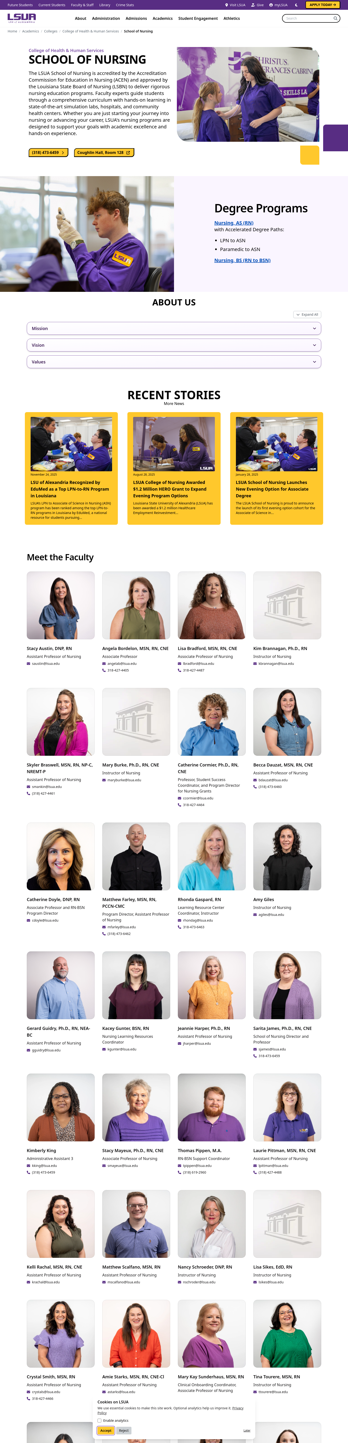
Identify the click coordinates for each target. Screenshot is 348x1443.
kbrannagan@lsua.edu (276, 663)
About (80, 18)
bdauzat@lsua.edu (273, 780)
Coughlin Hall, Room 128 (105, 152)
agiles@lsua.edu (271, 914)
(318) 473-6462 (119, 933)
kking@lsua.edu (44, 1165)
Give (257, 5)
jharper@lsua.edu (197, 1043)
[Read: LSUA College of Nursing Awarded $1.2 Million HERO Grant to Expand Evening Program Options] (174, 466)
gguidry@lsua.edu (46, 1050)
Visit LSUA (235, 5)
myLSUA (278, 5)
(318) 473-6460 (270, 786)
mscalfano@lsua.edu (124, 1282)
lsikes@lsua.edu (271, 1282)
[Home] (22, 18)
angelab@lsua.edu (122, 663)
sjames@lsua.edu (272, 1049)
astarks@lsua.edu (121, 1392)
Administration (106, 18)
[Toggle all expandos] (307, 314)
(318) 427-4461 (43, 793)
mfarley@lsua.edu (122, 927)
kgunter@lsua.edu (122, 1049)
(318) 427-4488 (270, 1172)
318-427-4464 (193, 805)
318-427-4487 (193, 670)
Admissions (136, 18)
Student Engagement (198, 18)
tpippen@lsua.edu (197, 1165)
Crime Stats (125, 5)
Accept (105, 1430)
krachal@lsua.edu (46, 1282)
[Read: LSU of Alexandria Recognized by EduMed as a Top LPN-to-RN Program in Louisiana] (71, 468)
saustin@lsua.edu (46, 663)
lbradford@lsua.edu (198, 663)
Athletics (231, 18)
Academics (163, 18)
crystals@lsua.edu (46, 1392)
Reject (124, 1430)
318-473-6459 (269, 1056)
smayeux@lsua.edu (123, 1165)
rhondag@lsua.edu (198, 920)
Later (247, 1430)
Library (104, 5)
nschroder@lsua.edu (199, 1282)
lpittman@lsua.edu (273, 1165)
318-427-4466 (42, 1398)
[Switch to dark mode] (296, 5)
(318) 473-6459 (49, 152)
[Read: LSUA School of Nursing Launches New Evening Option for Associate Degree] (276, 466)
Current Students (51, 5)
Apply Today (323, 4)
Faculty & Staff (82, 5)
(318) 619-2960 (194, 1172)
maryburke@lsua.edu (124, 780)
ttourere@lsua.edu (273, 1392)
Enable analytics (115, 1420)
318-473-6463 (193, 927)
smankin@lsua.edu (47, 786)
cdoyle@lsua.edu (45, 920)
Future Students (20, 5)
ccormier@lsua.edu (198, 798)
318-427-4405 (118, 670)
